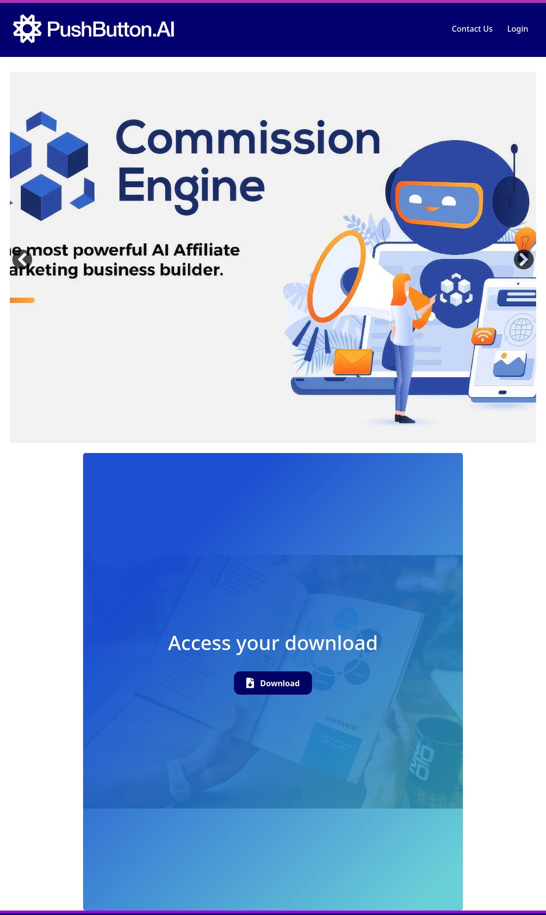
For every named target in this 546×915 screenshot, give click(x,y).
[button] (22, 259)
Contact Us (472, 28)
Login (517, 28)
